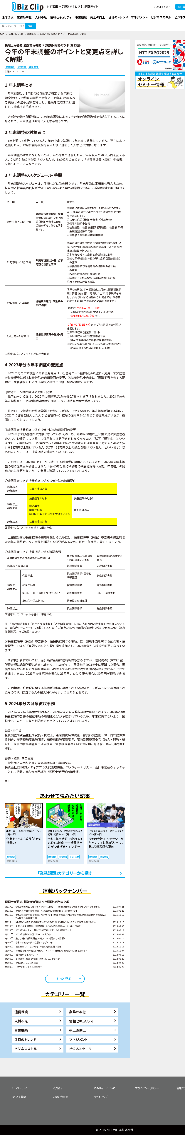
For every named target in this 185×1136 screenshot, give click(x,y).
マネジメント (78, 1039)
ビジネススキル (25, 1048)
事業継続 (21, 1030)
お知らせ (58, 1088)
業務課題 (31, 34)
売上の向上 (77, 1030)
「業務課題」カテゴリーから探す (65, 873)
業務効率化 (77, 1011)
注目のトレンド (16, 34)
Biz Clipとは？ (162, 6)
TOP (2, 34)
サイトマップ (101, 1097)
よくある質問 (19, 1097)
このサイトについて (104, 1088)
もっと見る (63, 978)
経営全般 (22, 66)
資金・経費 (33, 66)
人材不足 (21, 1021)
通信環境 (21, 1011)
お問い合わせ (60, 1097)
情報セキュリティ (81, 1021)
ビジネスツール (80, 1048)
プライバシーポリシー (147, 1088)
